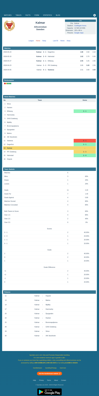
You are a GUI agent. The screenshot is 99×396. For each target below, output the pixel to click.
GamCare (63, 368)
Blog (58, 15)
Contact (63, 380)
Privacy (41, 380)
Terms (49, 380)
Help (34, 380)
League (31, 41)
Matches (8, 15)
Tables (18, 15)
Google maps (78, 33)
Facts (27, 15)
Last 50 (55, 41)
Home (62, 41)
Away (44, 41)
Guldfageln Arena (80, 25)
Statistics (47, 15)
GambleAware (37, 368)
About (56, 380)
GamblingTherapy (51, 368)
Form (37, 15)
